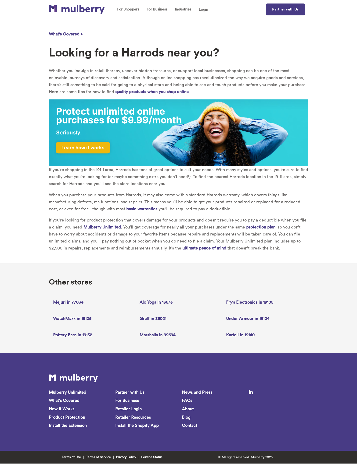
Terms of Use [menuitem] (71, 457)
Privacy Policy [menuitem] (126, 457)
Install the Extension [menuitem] (68, 426)
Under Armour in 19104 (247, 318)
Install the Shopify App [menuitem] (137, 426)
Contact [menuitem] (189, 426)
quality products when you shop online (152, 91)
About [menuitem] (188, 409)
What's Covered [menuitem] (64, 400)
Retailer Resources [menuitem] (133, 417)
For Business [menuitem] (157, 9)
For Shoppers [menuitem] (128, 9)
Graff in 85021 (153, 318)
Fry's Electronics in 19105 (249, 302)
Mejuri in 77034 (68, 302)
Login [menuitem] (204, 9)
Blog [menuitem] (186, 417)
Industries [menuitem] (183, 9)
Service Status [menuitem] (151, 457)
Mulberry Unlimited (102, 227)
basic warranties (141, 208)
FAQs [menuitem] (187, 400)
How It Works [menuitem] (61, 409)
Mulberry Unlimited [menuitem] (67, 392)
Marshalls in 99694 (157, 334)
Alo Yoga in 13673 (156, 302)
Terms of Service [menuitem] (98, 457)
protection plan (260, 227)
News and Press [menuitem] (197, 392)
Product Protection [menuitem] (67, 417)
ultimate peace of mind (204, 248)
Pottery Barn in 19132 (72, 334)
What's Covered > (66, 34)
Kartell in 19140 (240, 334)
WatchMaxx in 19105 (72, 318)
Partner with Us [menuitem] (129, 392)
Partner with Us (285, 9)
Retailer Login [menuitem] (128, 409)
